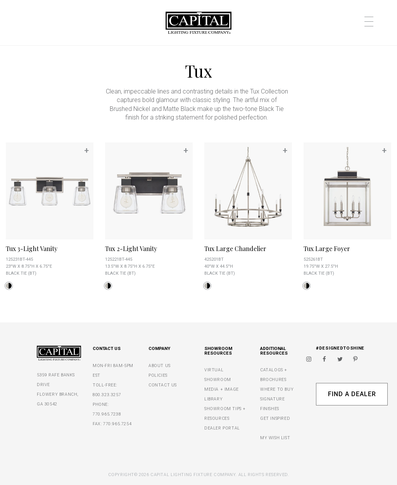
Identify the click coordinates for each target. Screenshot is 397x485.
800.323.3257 (107, 394)
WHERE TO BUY (276, 389)
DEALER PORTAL (222, 428)
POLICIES (157, 375)
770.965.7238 (107, 414)
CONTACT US (162, 385)
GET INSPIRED (275, 418)
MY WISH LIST (275, 437)
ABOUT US (159, 365)
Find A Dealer (352, 394)
